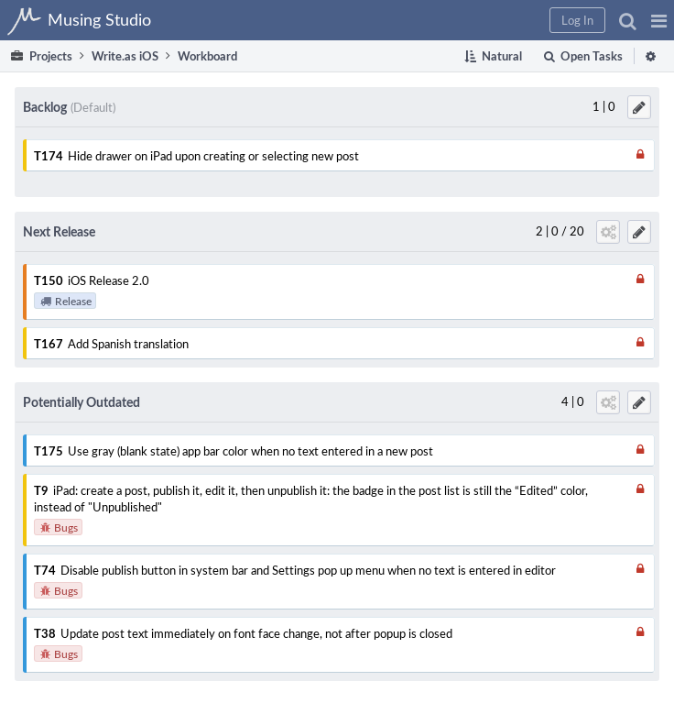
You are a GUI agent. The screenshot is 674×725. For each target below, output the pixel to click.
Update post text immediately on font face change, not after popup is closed (256, 633)
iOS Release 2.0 (108, 280)
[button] (659, 20)
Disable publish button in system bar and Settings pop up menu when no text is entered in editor (308, 570)
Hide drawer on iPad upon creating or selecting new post (213, 156)
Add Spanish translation (128, 343)
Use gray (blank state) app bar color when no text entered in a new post (250, 451)
